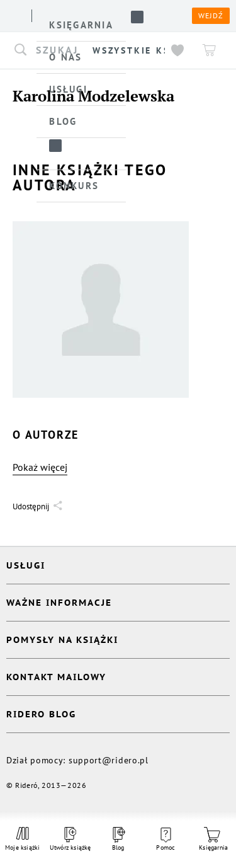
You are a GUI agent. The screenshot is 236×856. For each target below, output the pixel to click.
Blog (117, 839)
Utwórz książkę (70, 839)
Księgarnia (213, 839)
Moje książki (23, 839)
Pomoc (165, 840)
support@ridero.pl (109, 760)
